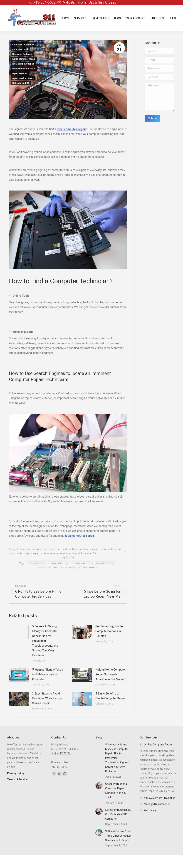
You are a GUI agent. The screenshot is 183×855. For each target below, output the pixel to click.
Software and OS (20, 83)
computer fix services (23, 44)
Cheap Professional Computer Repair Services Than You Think (116, 790)
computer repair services (82, 563)
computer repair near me (58, 563)
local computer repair (23, 64)
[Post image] (19, 632)
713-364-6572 (59, 766)
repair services (20, 73)
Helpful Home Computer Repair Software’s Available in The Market (110, 674)
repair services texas (23, 78)
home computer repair (23, 59)
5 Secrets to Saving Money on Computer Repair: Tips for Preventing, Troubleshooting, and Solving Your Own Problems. (45, 641)
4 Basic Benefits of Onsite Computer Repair (110, 696)
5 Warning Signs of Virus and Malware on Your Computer (47, 674)
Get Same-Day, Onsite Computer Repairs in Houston (109, 631)
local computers (90, 567)
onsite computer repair (24, 68)
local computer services (70, 567)
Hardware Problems (22, 54)
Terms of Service (17, 779)
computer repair (20, 49)
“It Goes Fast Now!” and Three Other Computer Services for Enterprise (118, 836)
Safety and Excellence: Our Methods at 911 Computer (118, 814)
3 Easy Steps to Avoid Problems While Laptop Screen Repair (47, 698)
